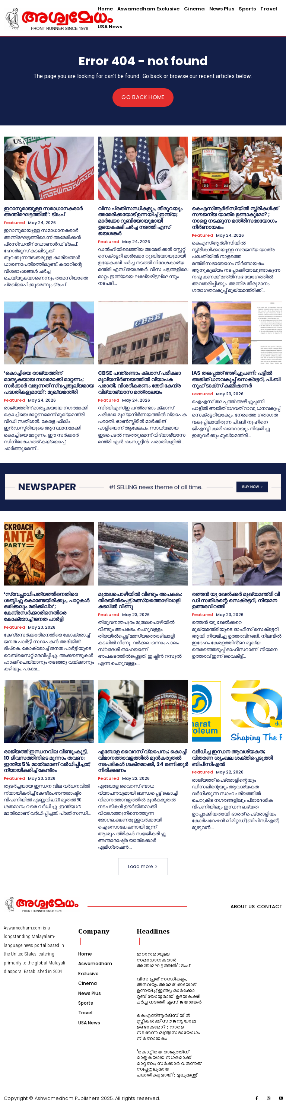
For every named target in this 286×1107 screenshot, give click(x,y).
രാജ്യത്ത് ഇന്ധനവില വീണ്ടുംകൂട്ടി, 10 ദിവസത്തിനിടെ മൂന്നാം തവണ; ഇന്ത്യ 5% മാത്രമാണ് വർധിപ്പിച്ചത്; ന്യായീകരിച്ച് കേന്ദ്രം (47, 761)
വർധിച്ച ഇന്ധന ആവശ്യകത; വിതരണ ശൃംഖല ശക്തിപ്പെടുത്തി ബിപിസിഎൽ (232, 758)
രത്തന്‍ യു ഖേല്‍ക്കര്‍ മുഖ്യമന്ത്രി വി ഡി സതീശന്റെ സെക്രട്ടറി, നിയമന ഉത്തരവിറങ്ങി (236, 600)
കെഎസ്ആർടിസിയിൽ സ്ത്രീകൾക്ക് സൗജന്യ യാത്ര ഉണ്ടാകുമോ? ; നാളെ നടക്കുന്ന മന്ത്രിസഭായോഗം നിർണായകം (235, 217)
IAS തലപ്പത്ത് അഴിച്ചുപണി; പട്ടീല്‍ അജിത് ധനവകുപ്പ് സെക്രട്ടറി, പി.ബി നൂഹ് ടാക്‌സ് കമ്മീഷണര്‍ (236, 379)
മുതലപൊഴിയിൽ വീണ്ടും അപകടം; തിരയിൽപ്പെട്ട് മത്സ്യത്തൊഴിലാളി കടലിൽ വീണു (140, 600)
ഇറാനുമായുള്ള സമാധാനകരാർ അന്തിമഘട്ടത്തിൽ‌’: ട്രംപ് (43, 211)
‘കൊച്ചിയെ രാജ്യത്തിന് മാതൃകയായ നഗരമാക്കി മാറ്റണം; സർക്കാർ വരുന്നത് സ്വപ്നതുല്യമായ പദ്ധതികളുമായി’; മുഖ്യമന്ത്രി (49, 382)
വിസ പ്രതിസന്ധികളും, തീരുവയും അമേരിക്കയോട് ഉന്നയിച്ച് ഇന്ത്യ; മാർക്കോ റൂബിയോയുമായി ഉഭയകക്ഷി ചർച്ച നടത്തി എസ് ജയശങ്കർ (140, 220)
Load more (143, 866)
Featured (14, 222)
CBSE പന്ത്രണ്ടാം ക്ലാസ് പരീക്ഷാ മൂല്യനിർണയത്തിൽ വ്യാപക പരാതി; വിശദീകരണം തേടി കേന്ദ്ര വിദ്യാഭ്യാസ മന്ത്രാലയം (139, 382)
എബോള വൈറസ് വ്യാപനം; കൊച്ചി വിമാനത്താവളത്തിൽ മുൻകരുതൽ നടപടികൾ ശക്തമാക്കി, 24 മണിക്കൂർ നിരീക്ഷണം (143, 761)
